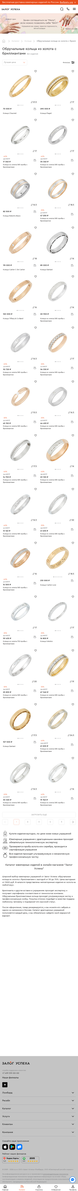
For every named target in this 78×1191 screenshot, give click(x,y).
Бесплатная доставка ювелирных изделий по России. (30, 2)
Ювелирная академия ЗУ (14, 1121)
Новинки (6, 1046)
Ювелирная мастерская (13, 1072)
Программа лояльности (13, 1090)
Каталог (15, 41)
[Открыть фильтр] (73, 62)
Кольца (28, 41)
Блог (4, 1118)
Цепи (4, 1036)
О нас (5, 1005)
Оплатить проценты (11, 1082)
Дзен (4, 955)
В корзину (35, 109)
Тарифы (6, 973)
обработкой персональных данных (21, 1177)
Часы (4, 1044)
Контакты (6, 1126)
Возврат (6, 1088)
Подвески (7, 1038)
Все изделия (8, 1025)
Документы (7, 1124)
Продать (6, 994)
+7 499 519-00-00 (10, 944)
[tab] (19, 105)
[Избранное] (35, 71)
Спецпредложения (11, 1096)
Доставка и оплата (11, 1085)
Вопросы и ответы (11, 1093)
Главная (4, 41)
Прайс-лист (7, 970)
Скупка (5, 975)
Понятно (39, 1184)
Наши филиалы (10, 948)
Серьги (5, 1030)
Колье (5, 1041)
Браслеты (6, 1033)
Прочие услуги (9, 1002)
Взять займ (7, 967)
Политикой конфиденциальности (52, 1174)
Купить (5, 997)
